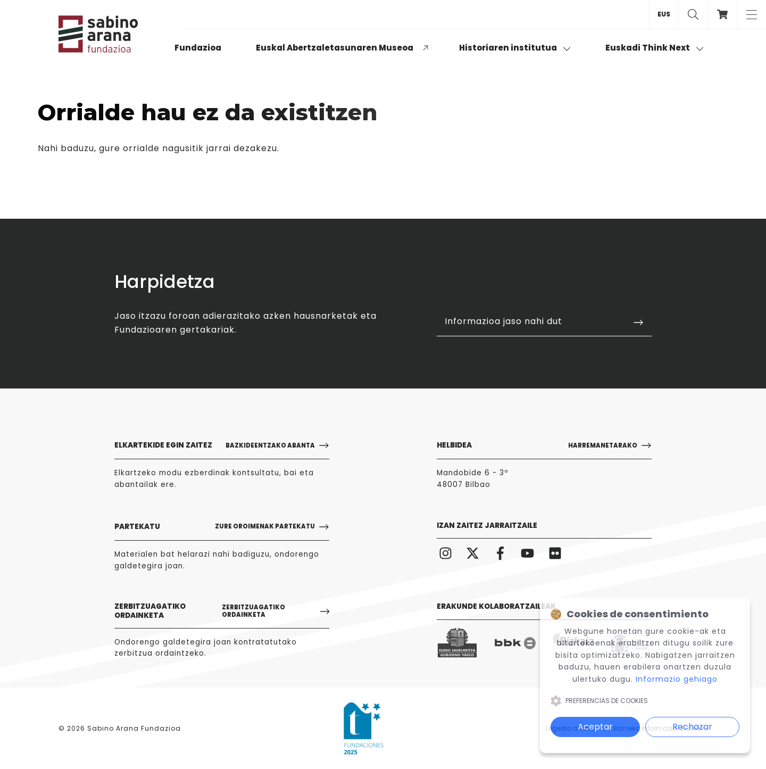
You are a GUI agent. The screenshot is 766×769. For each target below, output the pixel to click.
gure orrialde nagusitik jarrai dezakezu (188, 148)
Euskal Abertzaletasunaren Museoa (334, 47)
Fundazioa (197, 47)
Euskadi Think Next (654, 47)
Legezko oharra (570, 728)
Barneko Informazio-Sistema (660, 728)
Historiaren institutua (515, 47)
